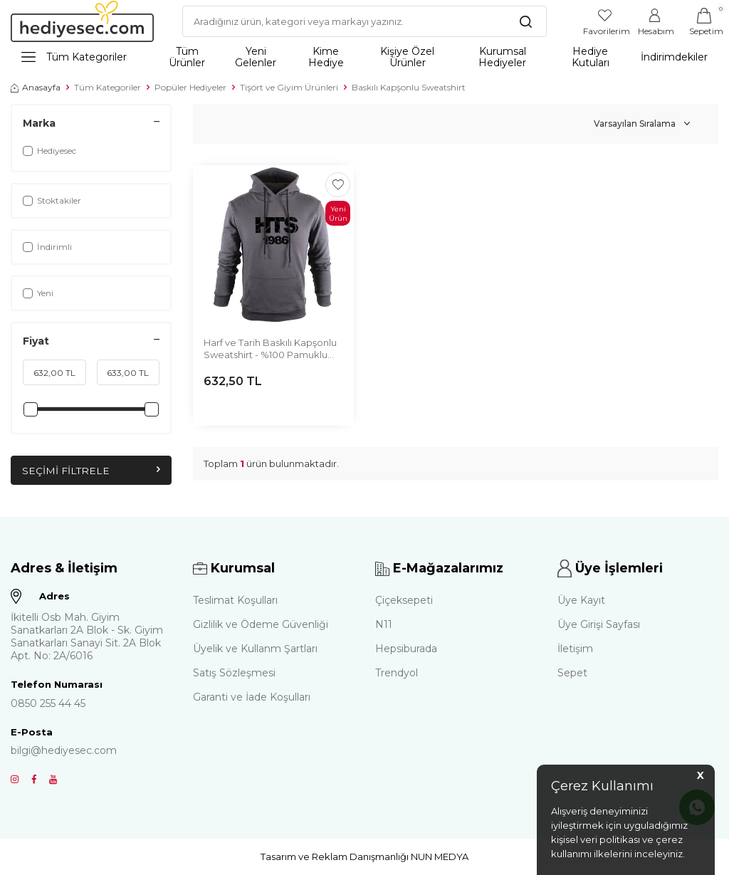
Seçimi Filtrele (91, 470)
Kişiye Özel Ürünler (407, 57)
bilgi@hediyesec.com (64, 750)
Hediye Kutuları (590, 57)
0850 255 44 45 (48, 703)
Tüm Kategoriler (74, 57)
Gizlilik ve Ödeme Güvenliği (260, 624)
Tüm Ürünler (187, 57)
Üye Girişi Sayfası (598, 624)
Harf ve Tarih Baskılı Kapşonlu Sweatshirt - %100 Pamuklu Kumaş (270, 349)
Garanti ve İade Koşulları (251, 697)
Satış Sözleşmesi (234, 672)
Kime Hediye (326, 57)
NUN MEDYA (439, 856)
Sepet (572, 672)
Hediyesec (49, 150)
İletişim (575, 648)
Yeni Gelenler (255, 57)
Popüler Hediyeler (190, 87)
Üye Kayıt (581, 600)
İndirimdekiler (674, 57)
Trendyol (396, 672)
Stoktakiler (52, 200)
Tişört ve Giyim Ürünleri (289, 87)
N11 (383, 624)
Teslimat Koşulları (235, 600)
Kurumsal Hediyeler (502, 57)
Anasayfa (36, 87)
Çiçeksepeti (404, 600)
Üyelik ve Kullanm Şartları (255, 648)
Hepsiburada (406, 648)
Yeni (38, 293)
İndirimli (47, 246)
